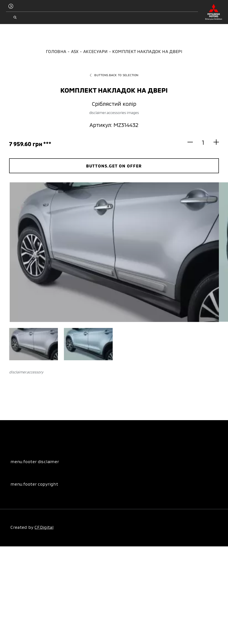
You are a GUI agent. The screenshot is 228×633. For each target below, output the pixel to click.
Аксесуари (95, 51)
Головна (56, 51)
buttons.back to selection (114, 75)
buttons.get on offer (114, 165)
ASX (75, 51)
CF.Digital (44, 527)
